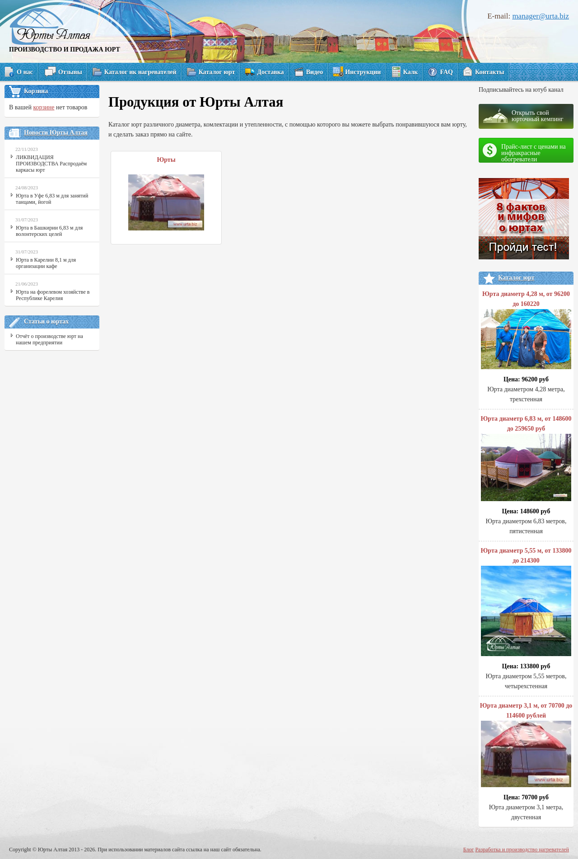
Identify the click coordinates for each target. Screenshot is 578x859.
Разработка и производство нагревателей (522, 849)
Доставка (270, 72)
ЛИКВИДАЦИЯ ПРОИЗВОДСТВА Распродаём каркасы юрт (51, 163)
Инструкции (363, 72)
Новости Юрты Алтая (56, 132)
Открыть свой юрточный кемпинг (538, 115)
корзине (43, 107)
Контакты (489, 72)
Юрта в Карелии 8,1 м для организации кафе (46, 263)
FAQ (446, 72)
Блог (468, 849)
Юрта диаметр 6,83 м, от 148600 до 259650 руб (526, 459)
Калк (410, 72)
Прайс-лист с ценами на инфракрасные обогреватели (533, 153)
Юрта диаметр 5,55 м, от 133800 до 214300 (526, 603)
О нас (25, 72)
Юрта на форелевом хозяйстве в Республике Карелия (52, 295)
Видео (314, 72)
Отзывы (70, 72)
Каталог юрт (217, 72)
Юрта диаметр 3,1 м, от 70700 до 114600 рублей (526, 746)
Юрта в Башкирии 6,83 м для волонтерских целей (49, 231)
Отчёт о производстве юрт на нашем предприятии (49, 339)
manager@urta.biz (540, 16)
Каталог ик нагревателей (140, 72)
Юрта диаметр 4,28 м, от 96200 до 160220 (526, 331)
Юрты (166, 159)
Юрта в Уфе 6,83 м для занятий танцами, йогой (52, 198)
